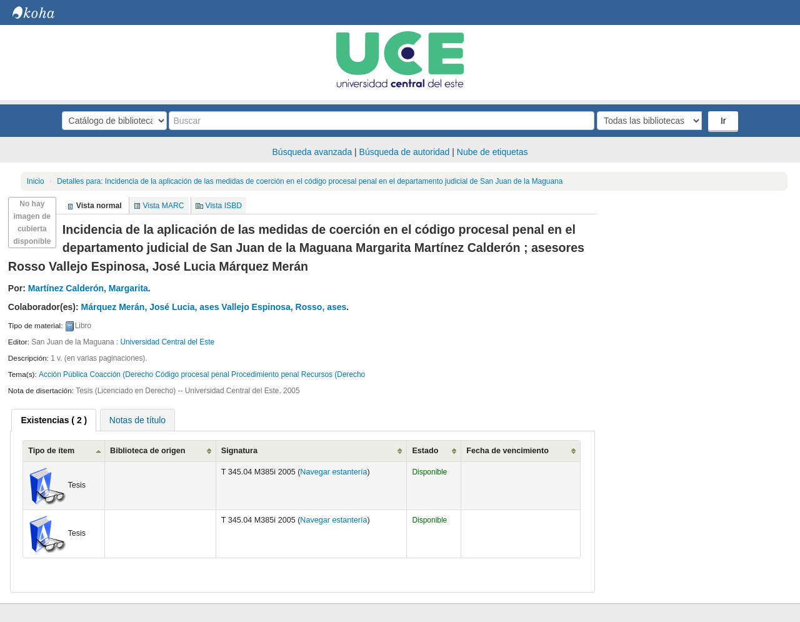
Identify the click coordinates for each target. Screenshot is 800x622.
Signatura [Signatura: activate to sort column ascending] (239, 450)
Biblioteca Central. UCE (43, 12)
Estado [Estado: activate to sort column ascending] (425, 450)
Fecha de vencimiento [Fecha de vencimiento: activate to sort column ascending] (507, 450)
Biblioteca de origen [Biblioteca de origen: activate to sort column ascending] (147, 450)
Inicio (35, 181)
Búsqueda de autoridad (404, 152)
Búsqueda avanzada (312, 152)
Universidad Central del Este (167, 342)
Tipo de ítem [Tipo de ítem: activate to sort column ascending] (51, 450)
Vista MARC (163, 205)
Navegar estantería (333, 472)
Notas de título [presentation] (137, 420)
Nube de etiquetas (492, 152)
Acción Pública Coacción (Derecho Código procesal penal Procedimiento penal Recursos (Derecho (202, 374)
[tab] (53, 420)
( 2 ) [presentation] (54, 420)
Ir (723, 121)
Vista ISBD (223, 205)
